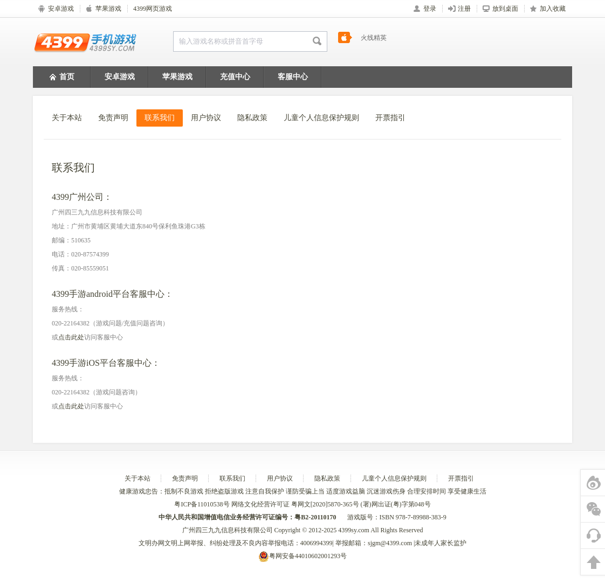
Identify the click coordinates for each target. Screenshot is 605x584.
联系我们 (160, 118)
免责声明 (113, 118)
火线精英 (374, 41)
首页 (62, 77)
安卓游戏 (120, 77)
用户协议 (206, 118)
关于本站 (67, 118)
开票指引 (390, 118)
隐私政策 (252, 118)
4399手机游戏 (85, 41)
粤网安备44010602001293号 (302, 556)
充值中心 (235, 77)
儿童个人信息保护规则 (321, 118)
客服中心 (293, 77)
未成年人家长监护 (440, 543)
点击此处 (71, 337)
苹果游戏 (177, 77)
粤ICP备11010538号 (202, 504)
